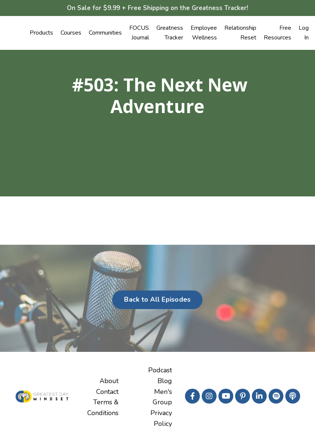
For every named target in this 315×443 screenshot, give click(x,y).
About (109, 381)
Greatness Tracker (169, 33)
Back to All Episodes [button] (157, 300)
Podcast (160, 370)
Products (41, 33)
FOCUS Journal (139, 33)
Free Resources (277, 33)
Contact (107, 392)
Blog (165, 381)
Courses (71, 33)
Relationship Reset (240, 33)
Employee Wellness (204, 33)
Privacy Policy (161, 419)
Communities (105, 33)
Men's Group (162, 398)
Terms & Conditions (102, 408)
